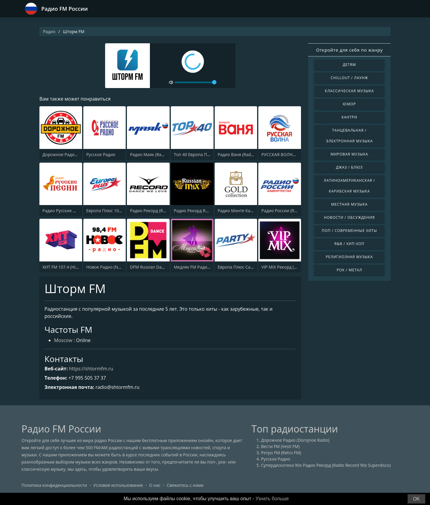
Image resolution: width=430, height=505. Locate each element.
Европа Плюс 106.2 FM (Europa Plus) (122, 210)
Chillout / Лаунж (349, 77)
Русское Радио (101, 154)
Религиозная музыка (349, 256)
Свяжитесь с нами (185, 485)
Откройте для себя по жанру (349, 50)
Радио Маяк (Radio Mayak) (156, 154)
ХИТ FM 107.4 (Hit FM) (63, 267)
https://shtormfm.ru (91, 368)
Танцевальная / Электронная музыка (349, 136)
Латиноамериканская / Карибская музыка (349, 186)
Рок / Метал (349, 269)
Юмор (349, 104)
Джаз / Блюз (349, 167)
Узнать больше (272, 498)
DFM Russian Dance (149, 267)
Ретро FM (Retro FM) (281, 453)
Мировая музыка (349, 154)
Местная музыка (349, 204)
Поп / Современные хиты (349, 230)
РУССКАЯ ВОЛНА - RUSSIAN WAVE (294, 154)
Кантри (349, 117)
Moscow (63, 341)
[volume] (195, 82)
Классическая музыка (349, 90)
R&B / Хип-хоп (349, 243)
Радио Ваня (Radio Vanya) (243, 154)
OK (416, 498)
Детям (349, 64)
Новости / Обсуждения (349, 217)
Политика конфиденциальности (54, 485)
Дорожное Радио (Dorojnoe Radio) (76, 154)
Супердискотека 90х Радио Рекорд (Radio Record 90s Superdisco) (326, 465)
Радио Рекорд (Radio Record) (158, 210)
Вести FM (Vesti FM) (280, 446)
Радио (49, 31)
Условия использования (118, 485)
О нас (154, 485)
